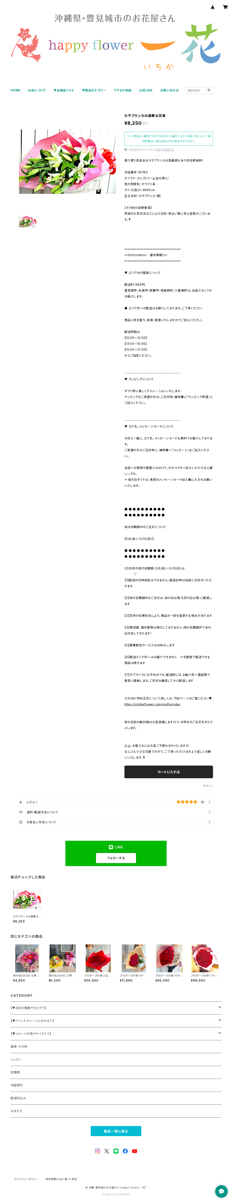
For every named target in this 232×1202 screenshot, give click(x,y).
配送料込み (18, 1098)
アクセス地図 (122, 90)
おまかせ (16, 1111)
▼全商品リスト (64, 90)
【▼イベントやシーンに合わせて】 (32, 1021)
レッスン (16, 1059)
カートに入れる (169, 772)
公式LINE (146, 90)
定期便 (15, 1072)
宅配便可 (17, 1085)
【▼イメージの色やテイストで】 (31, 1033)
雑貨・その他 (19, 1046)
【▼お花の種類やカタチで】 (28, 1008)
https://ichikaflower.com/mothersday (152, 704)
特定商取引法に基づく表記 (61, 1179)
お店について (37, 90)
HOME (15, 90)
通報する (208, 785)
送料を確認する (165, 149)
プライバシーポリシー (26, 1179)
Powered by (116, 1194)
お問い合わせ (169, 90)
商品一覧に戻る (116, 1131)
